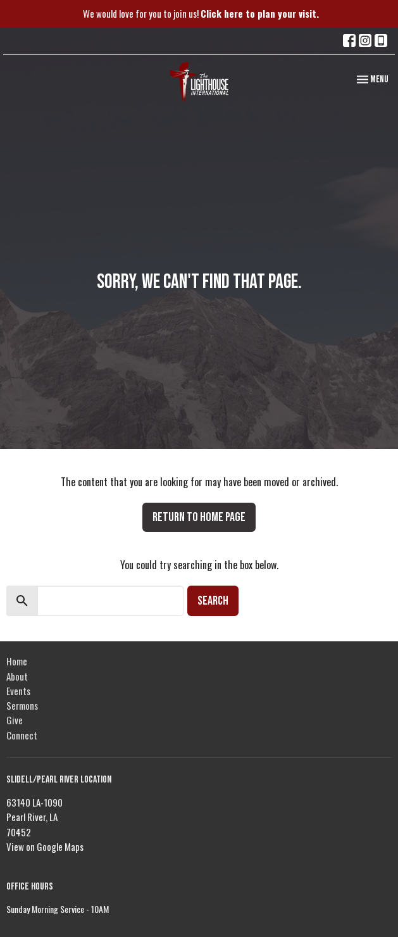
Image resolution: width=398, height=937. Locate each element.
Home (16, 661)
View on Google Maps (45, 846)
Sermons (22, 705)
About (17, 676)
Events (18, 691)
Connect (21, 735)
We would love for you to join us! (201, 13)
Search (212, 600)
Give (14, 720)
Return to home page (199, 517)
